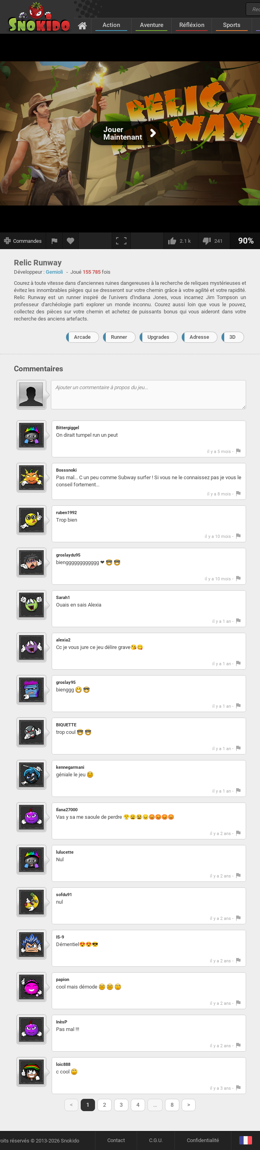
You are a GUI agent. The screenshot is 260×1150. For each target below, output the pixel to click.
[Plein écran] (121, 240)
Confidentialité (203, 1140)
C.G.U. (156, 1140)
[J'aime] (180, 240)
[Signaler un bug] (54, 240)
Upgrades (158, 337)
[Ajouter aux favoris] (71, 240)
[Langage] (245, 1140)
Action (111, 25)
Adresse (199, 337)
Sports (232, 25)
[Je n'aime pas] (214, 240)
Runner (119, 337)
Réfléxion (191, 25)
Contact (116, 1140)
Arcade (82, 337)
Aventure (151, 25)
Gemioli (54, 272)
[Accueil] (82, 25)
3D (232, 337)
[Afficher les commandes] (23, 240)
